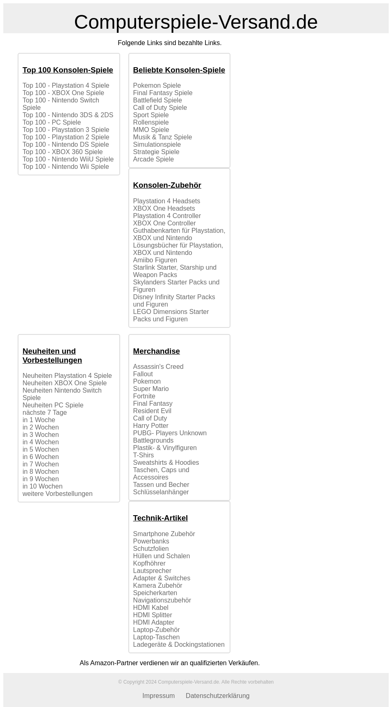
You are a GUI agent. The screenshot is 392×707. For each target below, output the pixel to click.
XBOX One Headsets (164, 208)
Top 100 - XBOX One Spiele (63, 92)
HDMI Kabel (151, 607)
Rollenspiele (151, 122)
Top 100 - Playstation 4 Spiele (66, 85)
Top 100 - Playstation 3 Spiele (66, 129)
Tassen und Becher (161, 484)
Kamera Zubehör (157, 585)
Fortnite (144, 396)
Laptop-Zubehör (156, 629)
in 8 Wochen (41, 471)
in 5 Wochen (41, 449)
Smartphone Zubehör (164, 533)
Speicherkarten (155, 592)
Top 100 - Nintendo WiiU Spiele (68, 159)
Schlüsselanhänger (161, 492)
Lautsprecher (152, 570)
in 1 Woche (39, 419)
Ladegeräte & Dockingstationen (179, 644)
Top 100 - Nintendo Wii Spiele (66, 166)
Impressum (158, 695)
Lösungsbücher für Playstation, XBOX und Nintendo (178, 249)
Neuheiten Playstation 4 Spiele (67, 375)
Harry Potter (151, 425)
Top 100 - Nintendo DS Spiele (66, 144)
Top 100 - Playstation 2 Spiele (66, 137)
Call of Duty (150, 418)
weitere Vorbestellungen (58, 493)
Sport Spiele (151, 114)
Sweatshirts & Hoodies (166, 462)
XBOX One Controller (164, 223)
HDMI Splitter (152, 615)
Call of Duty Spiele (160, 107)
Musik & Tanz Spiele (162, 137)
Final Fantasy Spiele (163, 92)
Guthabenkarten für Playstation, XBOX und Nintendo (179, 234)
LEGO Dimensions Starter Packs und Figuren (171, 315)
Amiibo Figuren (155, 260)
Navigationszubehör (162, 600)
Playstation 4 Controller (167, 215)
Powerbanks (151, 541)
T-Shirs (143, 455)
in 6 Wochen (41, 456)
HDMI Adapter (153, 622)
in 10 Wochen (43, 486)
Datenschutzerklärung (218, 695)
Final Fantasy (153, 403)
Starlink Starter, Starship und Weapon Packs (175, 271)
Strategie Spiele (156, 151)
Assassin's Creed (158, 366)
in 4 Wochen (41, 442)
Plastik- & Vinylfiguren (165, 447)
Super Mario (151, 388)
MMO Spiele (151, 129)
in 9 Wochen (41, 478)
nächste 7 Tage (45, 412)
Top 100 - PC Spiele (52, 122)
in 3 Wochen (41, 434)
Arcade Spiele (153, 159)
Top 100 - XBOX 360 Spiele (63, 151)
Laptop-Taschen (156, 637)
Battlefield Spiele (157, 100)
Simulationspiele (157, 144)
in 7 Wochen (41, 464)
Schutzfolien (151, 548)
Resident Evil (152, 410)
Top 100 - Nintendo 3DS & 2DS (68, 114)
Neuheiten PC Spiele (53, 405)
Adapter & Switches (162, 578)
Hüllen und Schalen (161, 555)
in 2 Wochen (41, 427)
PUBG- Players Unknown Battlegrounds (170, 437)
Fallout (143, 374)
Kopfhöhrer (149, 563)
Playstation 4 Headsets (167, 201)
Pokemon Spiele (157, 85)
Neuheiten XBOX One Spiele (65, 383)
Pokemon (147, 381)
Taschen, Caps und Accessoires (161, 473)
